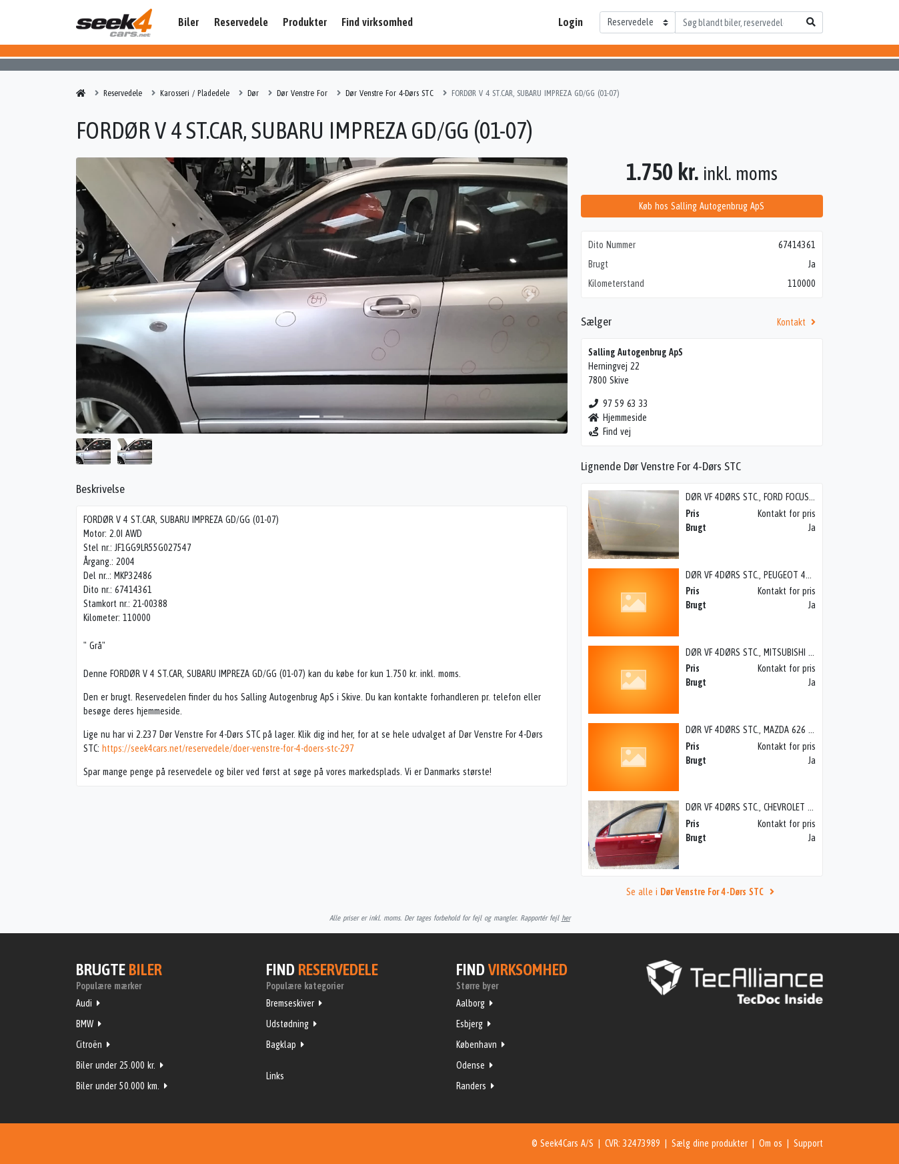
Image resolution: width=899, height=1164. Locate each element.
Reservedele (241, 22)
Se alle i (702, 892)
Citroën (89, 1044)
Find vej (610, 431)
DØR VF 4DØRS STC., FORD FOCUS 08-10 (759, 497)
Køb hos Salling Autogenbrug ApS (701, 206)
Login (570, 22)
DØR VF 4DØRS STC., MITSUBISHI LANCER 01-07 (772, 652)
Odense (470, 1065)
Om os (770, 1143)
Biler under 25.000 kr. (115, 1065)
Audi (84, 1003)
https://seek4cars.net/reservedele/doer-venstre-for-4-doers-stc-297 (228, 748)
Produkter (305, 22)
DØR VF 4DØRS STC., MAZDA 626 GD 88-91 (764, 729)
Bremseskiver (290, 1003)
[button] (112, 295)
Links (275, 1076)
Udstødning (287, 1024)
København (476, 1044)
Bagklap (281, 1044)
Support (808, 1143)
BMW (84, 1024)
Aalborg (470, 1003)
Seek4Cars (114, 23)
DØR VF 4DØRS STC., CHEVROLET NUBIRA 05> (768, 807)
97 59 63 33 (618, 403)
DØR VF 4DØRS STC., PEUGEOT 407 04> (758, 575)
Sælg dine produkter (710, 1143)
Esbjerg (469, 1024)
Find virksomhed (377, 22)
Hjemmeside (618, 417)
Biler (188, 22)
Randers (471, 1086)
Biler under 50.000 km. (117, 1086)
